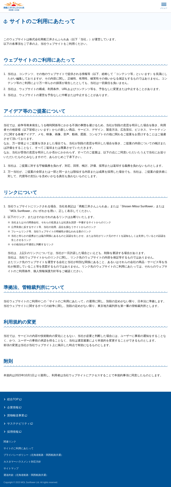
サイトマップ (11, 468)
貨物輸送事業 (17, 415)
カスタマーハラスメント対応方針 (22, 461)
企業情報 (14, 407)
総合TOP (14, 399)
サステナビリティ (20, 423)
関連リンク (10, 441)
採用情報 (14, 431)
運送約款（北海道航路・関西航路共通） (26, 475)
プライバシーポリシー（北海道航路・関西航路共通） (33, 454)
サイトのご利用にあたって (18, 448)
